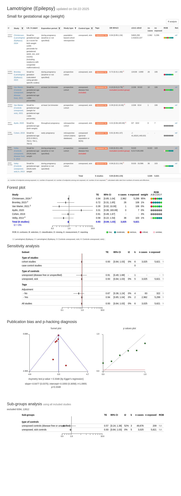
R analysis (172, 22)
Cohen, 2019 (19, 133)
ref (176, 35)
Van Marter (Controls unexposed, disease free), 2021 (19, 92)
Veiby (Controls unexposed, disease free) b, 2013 (19, 153)
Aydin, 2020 (19, 123)
